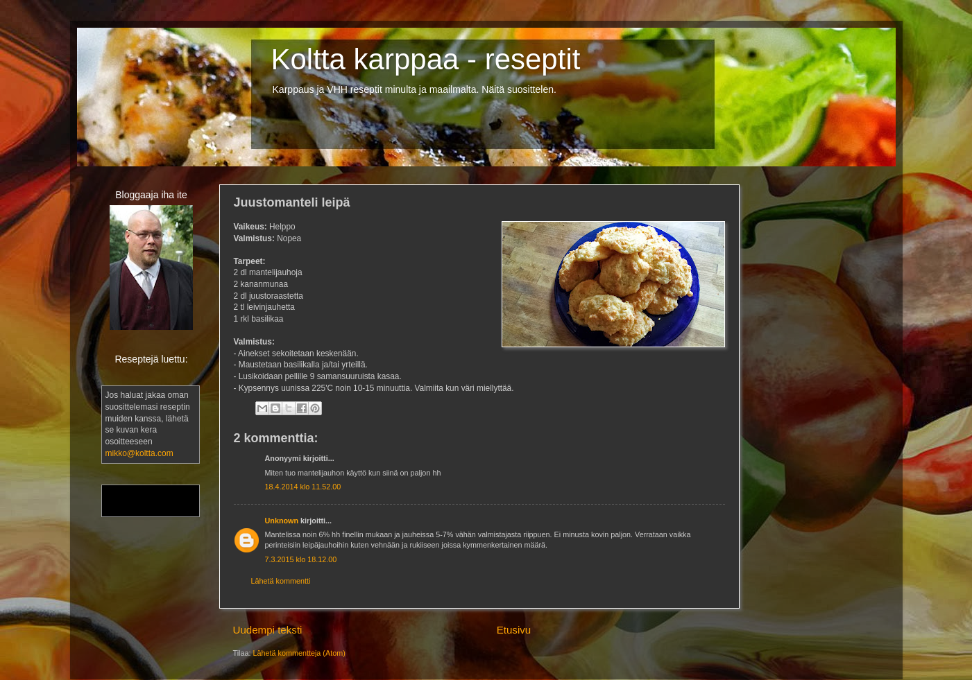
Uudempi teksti (267, 630)
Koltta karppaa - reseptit (426, 59)
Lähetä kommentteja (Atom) (299, 653)
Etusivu (514, 630)
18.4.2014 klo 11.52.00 (303, 486)
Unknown (282, 520)
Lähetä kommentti (281, 581)
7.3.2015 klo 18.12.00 (301, 559)
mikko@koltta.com (139, 453)
